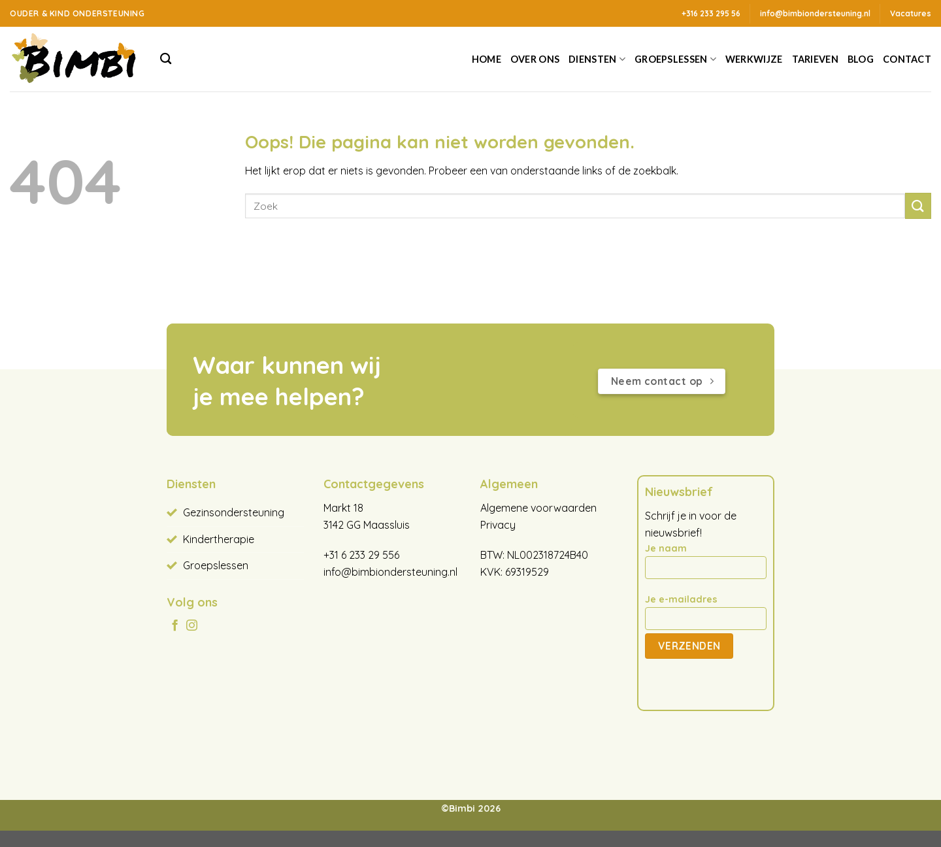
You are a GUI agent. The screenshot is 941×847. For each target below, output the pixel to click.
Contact (907, 59)
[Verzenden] (918, 205)
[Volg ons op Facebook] (174, 626)
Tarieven (815, 59)
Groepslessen (675, 59)
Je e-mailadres (706, 616)
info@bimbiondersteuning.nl (390, 571)
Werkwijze (754, 59)
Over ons (534, 59)
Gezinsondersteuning (233, 512)
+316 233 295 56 (711, 13)
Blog (861, 59)
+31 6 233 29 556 (361, 554)
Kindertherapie (218, 539)
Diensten (597, 59)
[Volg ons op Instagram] (191, 626)
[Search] (165, 59)
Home (486, 59)
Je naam (706, 565)
